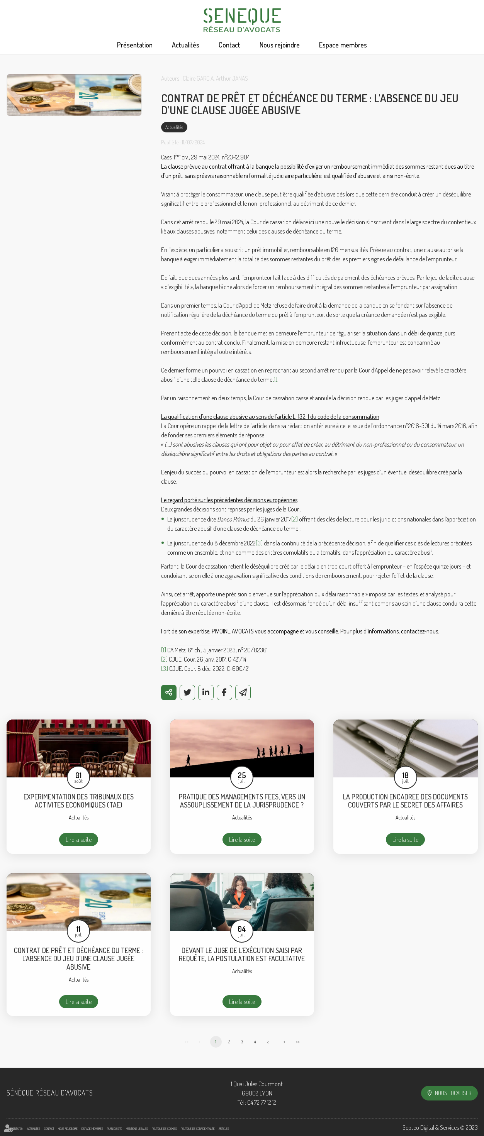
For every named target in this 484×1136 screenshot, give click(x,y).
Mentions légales (137, 1129)
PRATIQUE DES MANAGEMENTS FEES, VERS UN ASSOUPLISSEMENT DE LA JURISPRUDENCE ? (242, 801)
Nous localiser (453, 1093)
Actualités (185, 45)
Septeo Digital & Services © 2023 (440, 1127)
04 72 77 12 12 (261, 1102)
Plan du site (114, 1129)
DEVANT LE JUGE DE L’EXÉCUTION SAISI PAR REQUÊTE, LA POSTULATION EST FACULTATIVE (242, 954)
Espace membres (343, 45)
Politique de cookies (164, 1129)
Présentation (135, 45)
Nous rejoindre (280, 45)
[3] (259, 543)
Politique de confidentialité (198, 1129)
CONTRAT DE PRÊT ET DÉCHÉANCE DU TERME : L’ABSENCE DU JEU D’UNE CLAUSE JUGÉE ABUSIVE (78, 958)
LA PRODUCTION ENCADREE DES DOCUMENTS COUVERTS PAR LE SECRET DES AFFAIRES (405, 801)
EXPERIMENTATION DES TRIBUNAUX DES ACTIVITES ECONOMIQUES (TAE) (79, 801)
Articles (224, 1129)
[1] (274, 379)
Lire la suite (79, 839)
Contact (229, 45)
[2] (294, 519)
